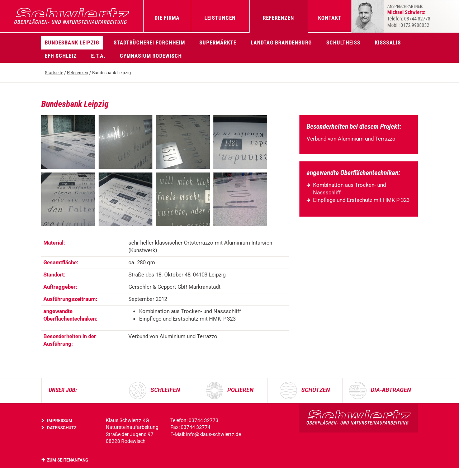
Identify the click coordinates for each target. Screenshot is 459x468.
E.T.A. (98, 56)
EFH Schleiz (61, 56)
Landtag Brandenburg (281, 42)
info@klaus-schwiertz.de (213, 434)
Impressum (59, 420)
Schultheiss (343, 42)
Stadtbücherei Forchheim (149, 42)
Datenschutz (61, 427)
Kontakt (329, 18)
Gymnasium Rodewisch (151, 56)
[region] (165, 293)
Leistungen (220, 18)
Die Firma (167, 18)
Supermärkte (217, 42)
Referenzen (278, 18)
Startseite (54, 72)
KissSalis (388, 42)
